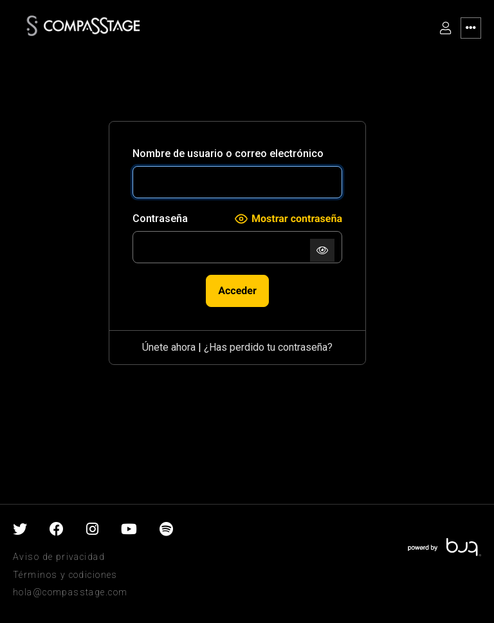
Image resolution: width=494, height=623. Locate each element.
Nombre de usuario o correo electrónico (228, 153)
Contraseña (160, 218)
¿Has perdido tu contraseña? (268, 347)
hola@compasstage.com (70, 592)
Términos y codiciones (65, 575)
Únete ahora (169, 347)
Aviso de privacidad (59, 557)
